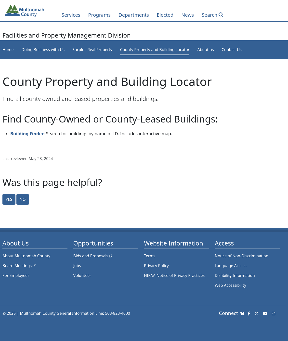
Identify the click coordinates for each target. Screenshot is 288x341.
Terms (149, 256)
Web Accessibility (230, 285)
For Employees (15, 275)
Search (209, 15)
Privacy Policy (156, 265)
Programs (99, 15)
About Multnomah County (26, 256)
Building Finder (27, 133)
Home (8, 49)
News (187, 15)
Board (19, 265)
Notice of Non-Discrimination (241, 256)
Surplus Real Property (92, 49)
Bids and (93, 256)
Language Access (231, 265)
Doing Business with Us (43, 49)
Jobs (77, 265)
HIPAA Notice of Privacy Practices (174, 275)
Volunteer (82, 275)
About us (205, 49)
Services (71, 15)
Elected (165, 15)
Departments (133, 15)
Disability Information (235, 275)
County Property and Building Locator (155, 49)
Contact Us (232, 49)
